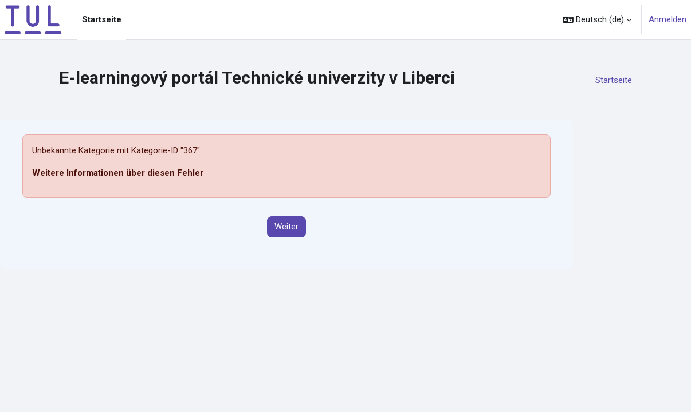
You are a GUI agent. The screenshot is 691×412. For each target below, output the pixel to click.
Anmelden (667, 19)
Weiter (286, 226)
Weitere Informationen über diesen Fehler (117, 173)
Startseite (613, 80)
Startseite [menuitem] (101, 19)
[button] (597, 19)
